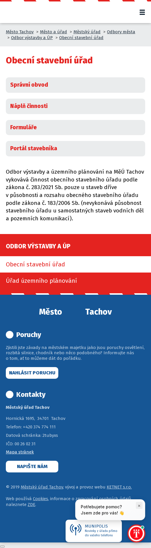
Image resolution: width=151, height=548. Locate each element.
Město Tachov (20, 31)
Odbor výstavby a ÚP (32, 37)
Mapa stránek (20, 452)
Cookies (40, 498)
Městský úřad (87, 31)
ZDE (31, 504)
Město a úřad (53, 31)
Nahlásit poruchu (32, 373)
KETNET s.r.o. (119, 487)
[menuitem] (75, 264)
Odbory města (121, 31)
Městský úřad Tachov (42, 487)
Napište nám (32, 466)
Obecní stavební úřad (81, 37)
